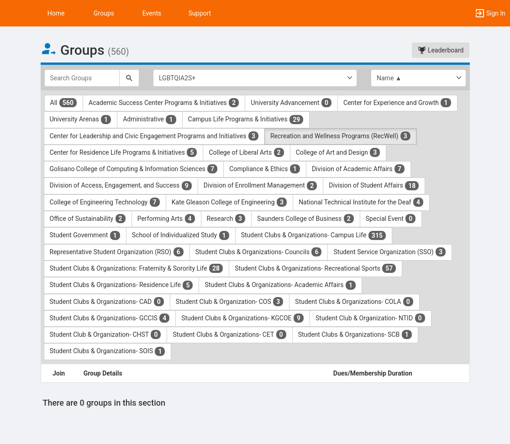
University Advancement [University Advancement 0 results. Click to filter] (291, 103)
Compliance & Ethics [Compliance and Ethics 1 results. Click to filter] (264, 169)
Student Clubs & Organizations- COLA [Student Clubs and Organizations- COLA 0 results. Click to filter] (354, 302)
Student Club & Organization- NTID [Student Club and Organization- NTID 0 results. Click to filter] (370, 318)
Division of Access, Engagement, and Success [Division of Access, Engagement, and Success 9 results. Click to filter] (121, 186)
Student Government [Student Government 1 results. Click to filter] (85, 235)
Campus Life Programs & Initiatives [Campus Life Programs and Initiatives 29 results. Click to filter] (246, 120)
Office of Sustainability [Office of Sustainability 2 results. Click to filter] (88, 219)
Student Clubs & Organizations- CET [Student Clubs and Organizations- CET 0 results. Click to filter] (229, 334)
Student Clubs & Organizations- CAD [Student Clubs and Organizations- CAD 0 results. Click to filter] (107, 302)
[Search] (129, 78)
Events (151, 13)
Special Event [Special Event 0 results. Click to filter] (391, 219)
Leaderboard (440, 50)
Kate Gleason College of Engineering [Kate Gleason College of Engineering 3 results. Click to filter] (229, 202)
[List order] (418, 78)
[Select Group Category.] (255, 78)
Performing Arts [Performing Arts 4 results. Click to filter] (166, 219)
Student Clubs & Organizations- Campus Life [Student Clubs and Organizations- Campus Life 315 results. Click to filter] (313, 235)
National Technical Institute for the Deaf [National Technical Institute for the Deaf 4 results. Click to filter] (361, 202)
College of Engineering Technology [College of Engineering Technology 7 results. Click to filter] (105, 202)
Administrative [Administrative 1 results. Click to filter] (149, 120)
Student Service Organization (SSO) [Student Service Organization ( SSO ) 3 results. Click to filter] (389, 252)
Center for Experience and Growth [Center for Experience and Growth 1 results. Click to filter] (397, 103)
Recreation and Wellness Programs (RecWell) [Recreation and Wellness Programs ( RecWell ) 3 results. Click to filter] (340, 136)
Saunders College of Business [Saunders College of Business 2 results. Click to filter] (305, 219)
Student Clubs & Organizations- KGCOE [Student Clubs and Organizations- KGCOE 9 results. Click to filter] (242, 318)
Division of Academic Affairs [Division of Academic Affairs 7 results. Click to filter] (358, 169)
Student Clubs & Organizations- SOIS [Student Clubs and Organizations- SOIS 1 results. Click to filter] (108, 351)
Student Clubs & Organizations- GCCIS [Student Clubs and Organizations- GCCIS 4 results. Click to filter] (110, 318)
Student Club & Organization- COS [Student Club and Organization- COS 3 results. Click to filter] (230, 302)
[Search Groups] (82, 78)
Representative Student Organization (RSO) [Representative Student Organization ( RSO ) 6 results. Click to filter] (117, 252)
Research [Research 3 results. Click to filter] (226, 219)
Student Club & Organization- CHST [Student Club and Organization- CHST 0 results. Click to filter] (106, 334)
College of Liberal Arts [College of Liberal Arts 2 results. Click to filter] (246, 152)
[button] (11, 13)
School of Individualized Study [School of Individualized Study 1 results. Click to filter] (181, 235)
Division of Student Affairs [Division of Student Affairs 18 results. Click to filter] (374, 186)
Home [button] (56, 13)
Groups (104, 13)
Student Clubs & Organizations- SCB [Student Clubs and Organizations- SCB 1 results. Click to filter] (355, 334)
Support (200, 13)
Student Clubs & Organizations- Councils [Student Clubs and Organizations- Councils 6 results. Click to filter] (258, 252)
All (64, 103)
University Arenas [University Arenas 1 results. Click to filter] (81, 120)
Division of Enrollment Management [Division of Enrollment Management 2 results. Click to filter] (261, 186)
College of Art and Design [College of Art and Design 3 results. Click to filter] (338, 152)
